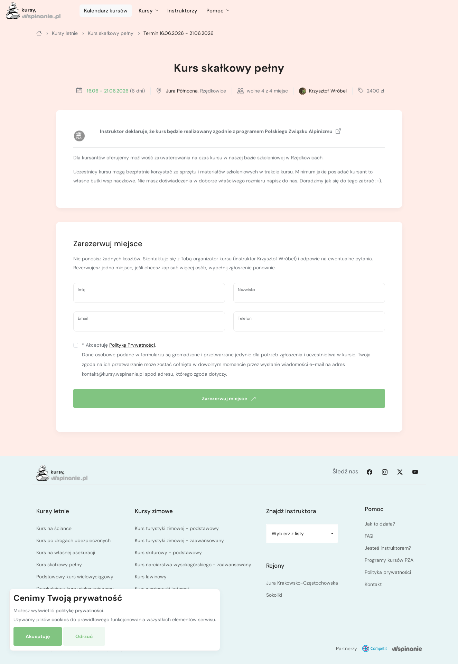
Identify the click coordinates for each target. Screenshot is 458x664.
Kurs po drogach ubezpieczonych (73, 540)
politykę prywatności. (80, 610)
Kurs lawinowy (151, 577)
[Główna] (39, 33)
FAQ (369, 536)
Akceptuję (38, 636)
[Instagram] (385, 472)
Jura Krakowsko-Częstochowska (302, 583)
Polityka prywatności (388, 572)
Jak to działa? (380, 524)
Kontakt (373, 584)
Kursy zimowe (154, 511)
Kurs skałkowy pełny (229, 69)
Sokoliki (274, 595)
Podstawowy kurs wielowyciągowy (74, 577)
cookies (60, 619)
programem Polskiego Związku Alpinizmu (288, 132)
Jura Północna (182, 91)
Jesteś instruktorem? (388, 548)
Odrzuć (84, 636)
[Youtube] (415, 472)
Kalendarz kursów (106, 10)
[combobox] (302, 533)
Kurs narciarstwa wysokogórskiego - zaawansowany (193, 564)
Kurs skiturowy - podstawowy (168, 552)
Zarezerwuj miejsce (229, 398)
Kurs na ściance (54, 528)
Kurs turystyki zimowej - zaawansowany (179, 540)
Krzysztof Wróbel (328, 91)
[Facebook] (369, 472)
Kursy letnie (52, 511)
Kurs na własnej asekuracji (65, 552)
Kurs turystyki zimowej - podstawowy (177, 528)
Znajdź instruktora (291, 511)
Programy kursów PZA (389, 560)
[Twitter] (400, 472)
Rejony (275, 565)
